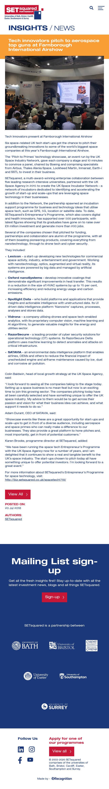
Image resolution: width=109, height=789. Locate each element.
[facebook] (20, 760)
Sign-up (52, 597)
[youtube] (30, 760)
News (65, 28)
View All (16, 494)
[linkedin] (21, 749)
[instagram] (32, 749)
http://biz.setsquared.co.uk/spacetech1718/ (35, 480)
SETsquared (13, 519)
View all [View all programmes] (59, 752)
